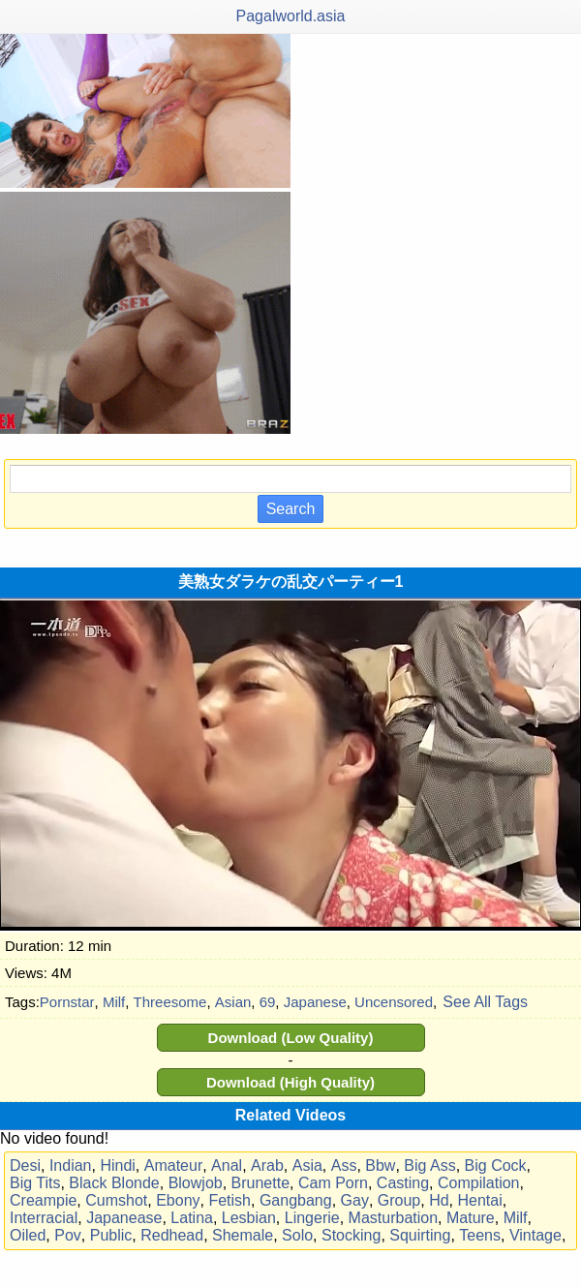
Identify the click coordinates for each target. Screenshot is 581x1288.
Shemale (242, 1235)
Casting (403, 1183)
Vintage (535, 1235)
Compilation (478, 1183)
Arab (267, 1165)
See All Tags (485, 1002)
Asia (307, 1165)
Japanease (124, 1218)
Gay (355, 1200)
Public (111, 1235)
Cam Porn (333, 1183)
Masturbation (394, 1218)
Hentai (479, 1200)
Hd (438, 1200)
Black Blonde (114, 1183)
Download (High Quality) (290, 1082)
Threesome (170, 1002)
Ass (344, 1165)
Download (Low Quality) (291, 1037)
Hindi (117, 1165)
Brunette (260, 1183)
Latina (191, 1218)
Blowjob (195, 1183)
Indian (70, 1165)
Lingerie (312, 1218)
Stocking (351, 1235)
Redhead (171, 1235)
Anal (226, 1165)
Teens (480, 1235)
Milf (114, 1002)
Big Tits (35, 1183)
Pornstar (67, 1002)
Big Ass (429, 1165)
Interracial (43, 1218)
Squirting (419, 1235)
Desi (25, 1165)
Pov (67, 1235)
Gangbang (296, 1200)
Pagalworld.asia (291, 16)
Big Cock (496, 1165)
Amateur (173, 1165)
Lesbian (249, 1218)
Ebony (177, 1200)
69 (268, 1002)
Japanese (315, 1002)
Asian (233, 1002)
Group (399, 1200)
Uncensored (393, 1002)
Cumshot (116, 1200)
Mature (470, 1218)
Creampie (43, 1200)
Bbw (380, 1165)
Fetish (229, 1200)
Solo (297, 1235)
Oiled (28, 1235)
